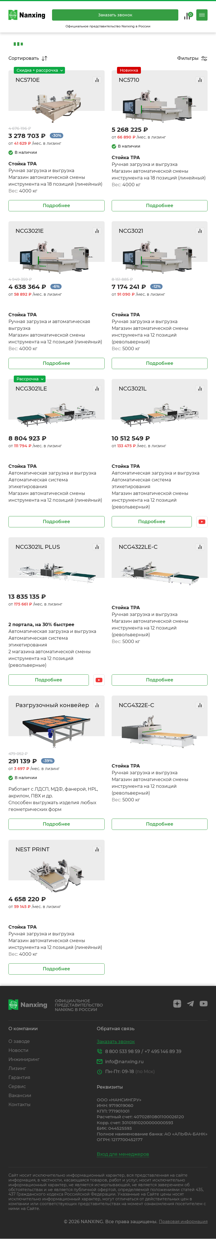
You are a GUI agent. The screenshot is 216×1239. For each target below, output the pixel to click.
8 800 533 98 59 (122, 1051)
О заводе (19, 1041)
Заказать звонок (115, 14)
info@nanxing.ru (124, 1061)
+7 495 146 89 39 (163, 1051)
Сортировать (23, 58)
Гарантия (19, 1077)
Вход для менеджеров (123, 1154)
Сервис (17, 1086)
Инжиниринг (24, 1059)
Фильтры (188, 58)
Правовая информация (183, 1222)
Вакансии (19, 1095)
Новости (18, 1050)
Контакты (19, 1104)
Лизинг (17, 1068)
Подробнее (56, 205)
